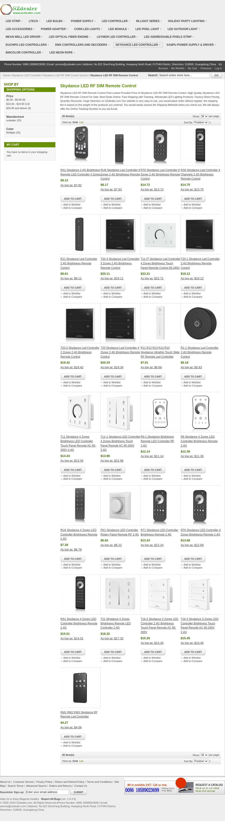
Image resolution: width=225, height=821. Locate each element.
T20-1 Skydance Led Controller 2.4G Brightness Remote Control (200, 263)
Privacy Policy (44, 781)
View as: (67, 122)
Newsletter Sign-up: (12, 792)
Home (6, 75)
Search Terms (15, 785)
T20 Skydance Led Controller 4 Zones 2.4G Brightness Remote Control (120, 352)
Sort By (188, 122)
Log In (218, 68)
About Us (5, 781)
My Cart (192, 68)
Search (153, 75)
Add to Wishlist (71, 204)
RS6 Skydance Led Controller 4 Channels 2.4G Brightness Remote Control (200, 174)
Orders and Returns (60, 785)
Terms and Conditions (99, 781)
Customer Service (23, 781)
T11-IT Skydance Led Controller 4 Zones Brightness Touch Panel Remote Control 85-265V (160, 263)
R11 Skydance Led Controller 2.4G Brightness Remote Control (78, 263)
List (81, 122)
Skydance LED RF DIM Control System (65, 75)
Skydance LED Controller (27, 75)
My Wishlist (177, 68)
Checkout (205, 68)
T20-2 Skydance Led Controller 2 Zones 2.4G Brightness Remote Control (79, 352)
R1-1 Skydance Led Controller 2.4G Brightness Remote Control (199, 352)
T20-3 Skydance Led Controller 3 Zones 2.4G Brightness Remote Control (120, 263)
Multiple (10, 132)
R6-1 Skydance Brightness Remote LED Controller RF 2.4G (157, 441)
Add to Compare (72, 207)
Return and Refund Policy (69, 781)
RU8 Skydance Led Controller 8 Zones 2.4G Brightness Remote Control (120, 174)
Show (196, 116)
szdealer (11, 120)
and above (16, 108)
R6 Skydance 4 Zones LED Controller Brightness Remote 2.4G (199, 441)
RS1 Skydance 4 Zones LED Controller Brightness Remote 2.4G (78, 623)
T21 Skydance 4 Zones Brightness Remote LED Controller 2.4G (116, 623)
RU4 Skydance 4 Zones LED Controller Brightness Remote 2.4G (78, 534)
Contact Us (80, 785)
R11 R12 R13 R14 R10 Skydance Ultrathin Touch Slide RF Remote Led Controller (160, 352)
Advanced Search (36, 785)
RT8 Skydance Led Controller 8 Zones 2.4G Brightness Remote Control (160, 174)
